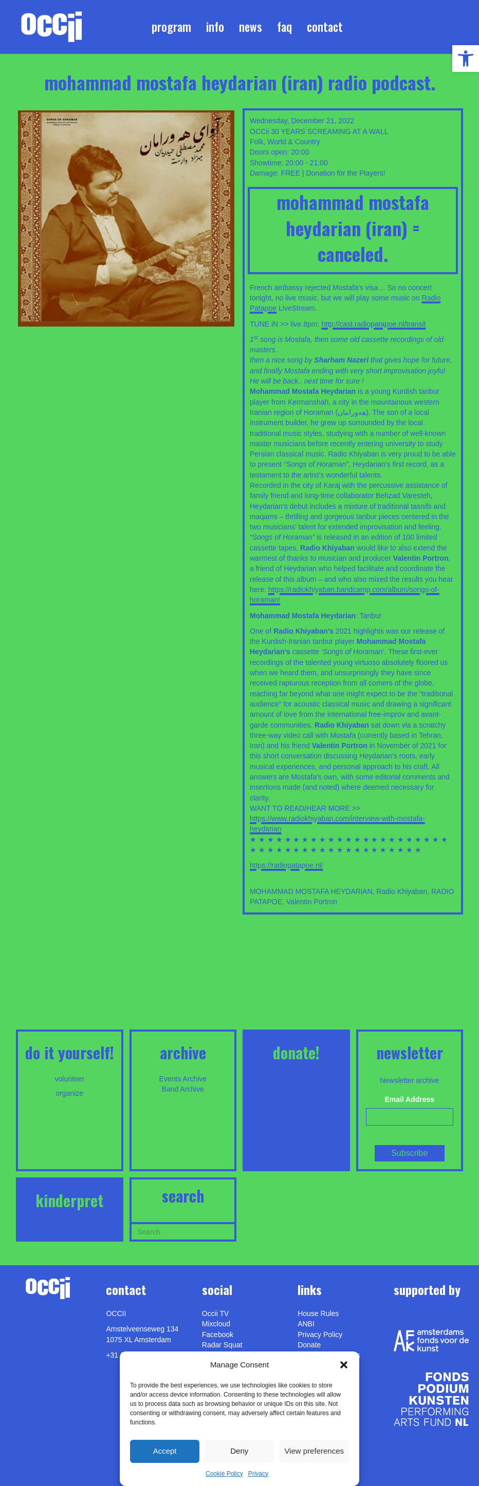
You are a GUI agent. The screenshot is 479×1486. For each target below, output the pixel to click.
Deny (239, 1450)
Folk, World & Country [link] (285, 142)
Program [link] (171, 26)
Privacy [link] (258, 1473)
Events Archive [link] (183, 1079)
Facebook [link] (217, 1334)
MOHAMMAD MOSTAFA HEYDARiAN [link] (311, 891)
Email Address (409, 1099)
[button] (344, 1365)
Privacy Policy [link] (320, 1334)
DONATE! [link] (296, 1052)
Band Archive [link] (183, 1089)
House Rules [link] (318, 1313)
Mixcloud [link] (216, 1324)
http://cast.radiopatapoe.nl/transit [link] (373, 324)
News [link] (250, 26)
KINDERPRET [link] (69, 1200)
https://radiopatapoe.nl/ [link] (286, 865)
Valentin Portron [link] (311, 902)
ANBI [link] (306, 1324)
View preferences (314, 1450)
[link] (465, 58)
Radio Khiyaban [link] (401, 891)
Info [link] (215, 26)
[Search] (183, 1231)
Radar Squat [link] (222, 1345)
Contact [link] (325, 26)
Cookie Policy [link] (224, 1473)
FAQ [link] (284, 26)
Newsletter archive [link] (409, 1080)
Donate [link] (309, 1345)
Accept (165, 1450)
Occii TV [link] (215, 1313)
